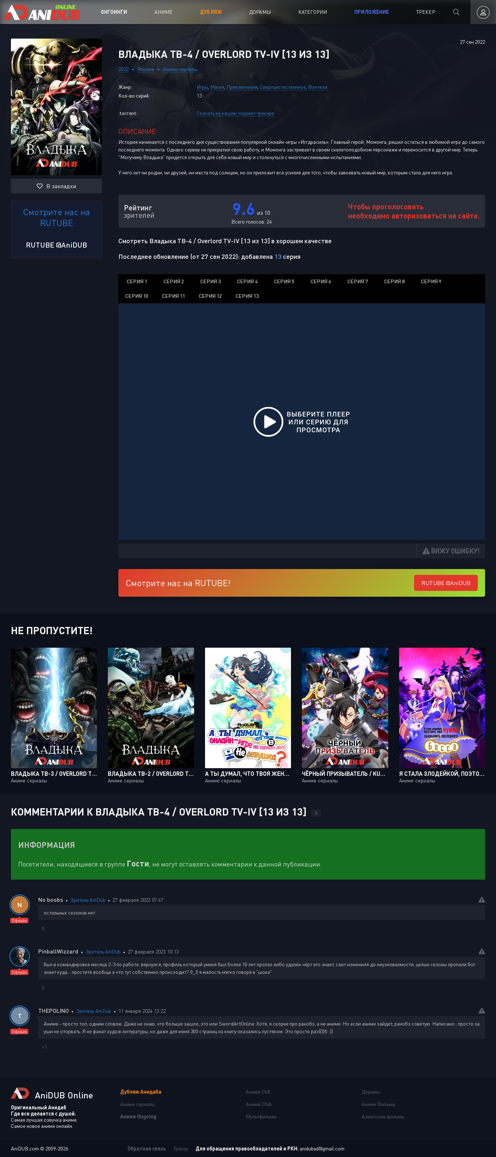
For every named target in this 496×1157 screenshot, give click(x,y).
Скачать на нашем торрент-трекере (235, 113)
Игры (202, 87)
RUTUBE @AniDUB (56, 244)
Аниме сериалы (180, 69)
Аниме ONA (259, 1104)
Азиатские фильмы (383, 1116)
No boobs (50, 899)
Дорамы (260, 12)
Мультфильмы (261, 1116)
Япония (145, 69)
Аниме (163, 12)
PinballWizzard (58, 951)
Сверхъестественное (283, 87)
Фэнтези (317, 87)
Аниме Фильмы (378, 1104)
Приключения (242, 87)
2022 (123, 69)
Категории (312, 12)
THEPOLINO (53, 1010)
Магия (217, 87)
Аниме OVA (258, 1092)
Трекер (425, 12)
